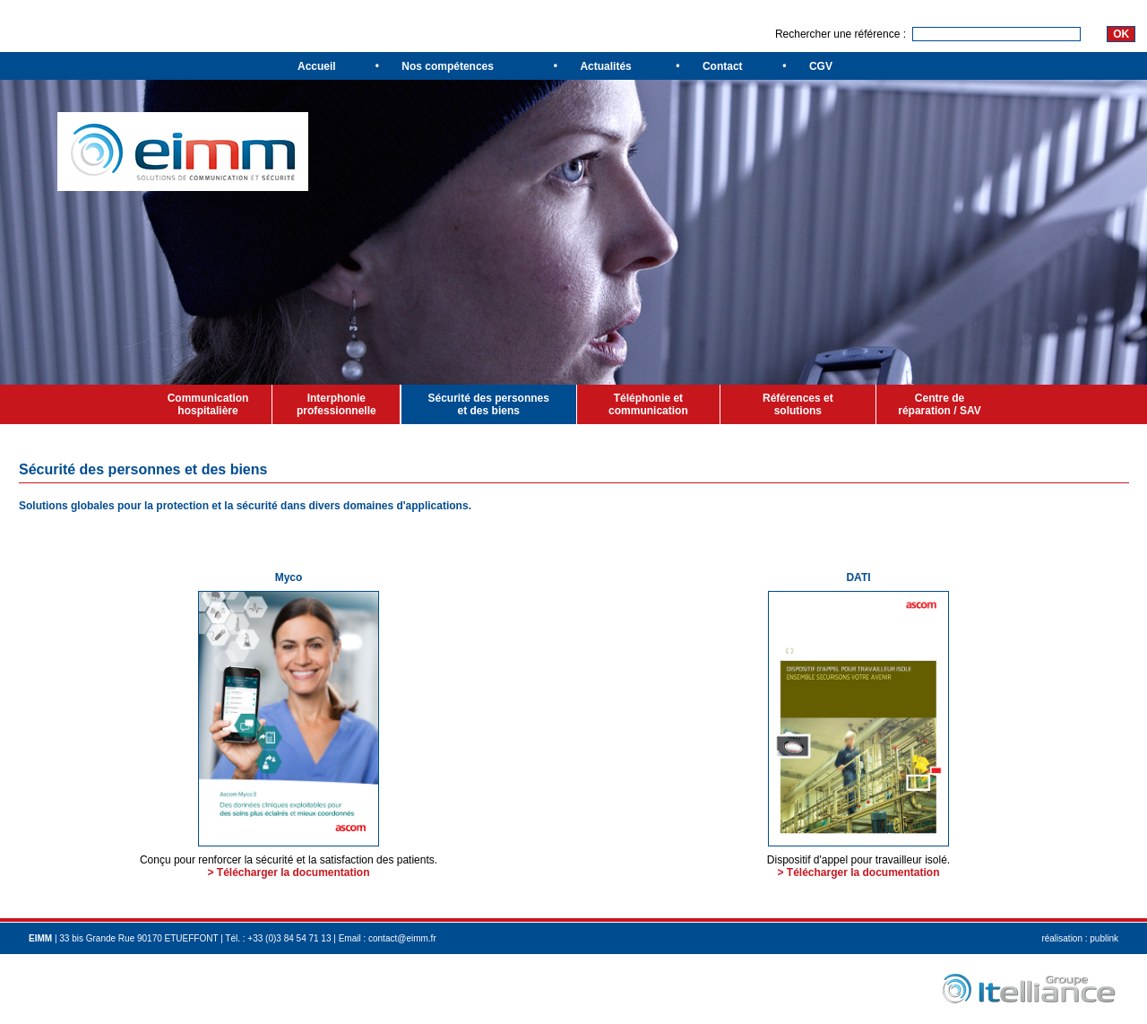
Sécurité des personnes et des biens (488, 404)
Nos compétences (447, 66)
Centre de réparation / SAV (939, 404)
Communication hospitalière (208, 404)
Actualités (605, 66)
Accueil (317, 66)
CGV (820, 66)
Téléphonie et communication (648, 404)
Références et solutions (798, 404)
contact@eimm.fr (402, 938)
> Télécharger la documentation (288, 872)
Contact (723, 66)
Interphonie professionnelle (336, 404)
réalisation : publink (1079, 938)
